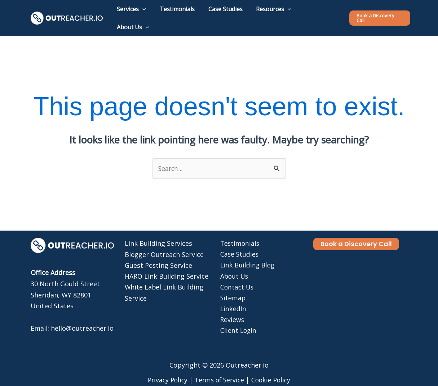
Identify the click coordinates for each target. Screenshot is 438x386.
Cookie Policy (273, 370)
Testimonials (239, 233)
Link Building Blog (247, 255)
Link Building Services (158, 233)
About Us (233, 266)
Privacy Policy (165, 370)
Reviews (231, 310)
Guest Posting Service (159, 255)
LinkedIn (232, 300)
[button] (379, 13)
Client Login (237, 322)
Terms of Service (220, 370)
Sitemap (232, 288)
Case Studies (238, 244)
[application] (149, 13)
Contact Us (236, 277)
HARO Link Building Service (166, 266)
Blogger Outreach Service (164, 244)
